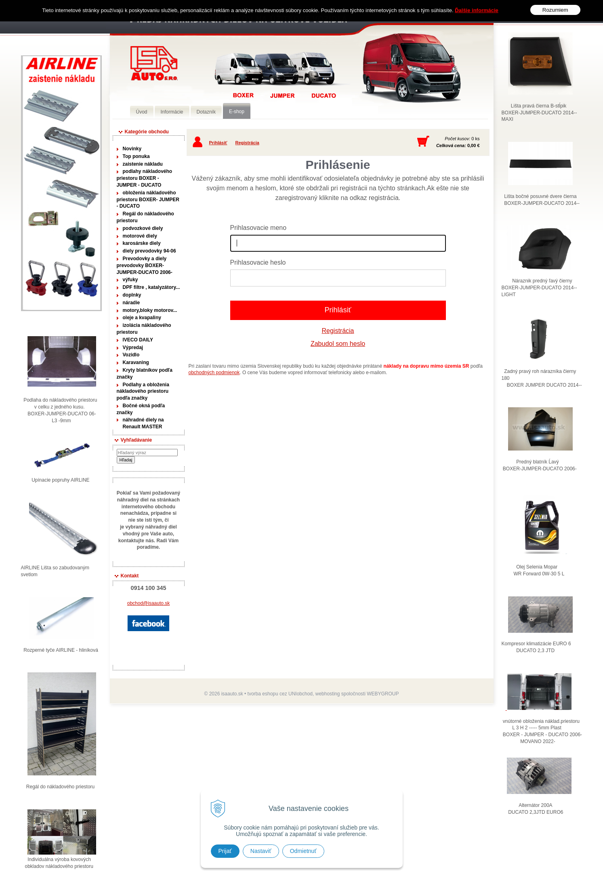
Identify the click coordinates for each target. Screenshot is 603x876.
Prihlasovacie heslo (258, 262)
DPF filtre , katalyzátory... (151, 287)
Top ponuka (136, 156)
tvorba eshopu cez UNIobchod (280, 694)
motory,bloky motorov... (150, 310)
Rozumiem (555, 10)
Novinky (132, 149)
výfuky (130, 279)
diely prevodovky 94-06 (149, 251)
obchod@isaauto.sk (148, 603)
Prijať (225, 851)
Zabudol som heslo (338, 343)
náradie (131, 302)
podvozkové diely (143, 228)
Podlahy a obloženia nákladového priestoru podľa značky (143, 391)
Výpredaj (133, 347)
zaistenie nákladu (143, 164)
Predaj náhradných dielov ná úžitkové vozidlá (154, 63)
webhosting (327, 694)
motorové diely (140, 236)
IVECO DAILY (138, 340)
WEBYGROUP (383, 694)
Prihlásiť (218, 142)
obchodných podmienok (214, 372)
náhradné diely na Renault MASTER (143, 423)
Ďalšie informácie (476, 10)
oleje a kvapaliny (142, 317)
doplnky (132, 295)
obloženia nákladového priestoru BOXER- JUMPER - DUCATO (148, 199)
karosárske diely (142, 243)
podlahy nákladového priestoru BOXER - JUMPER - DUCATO (144, 178)
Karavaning (136, 362)
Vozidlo (131, 355)
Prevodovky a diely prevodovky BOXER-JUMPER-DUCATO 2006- (144, 265)
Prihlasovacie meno (258, 227)
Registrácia (247, 142)
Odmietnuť (303, 851)
